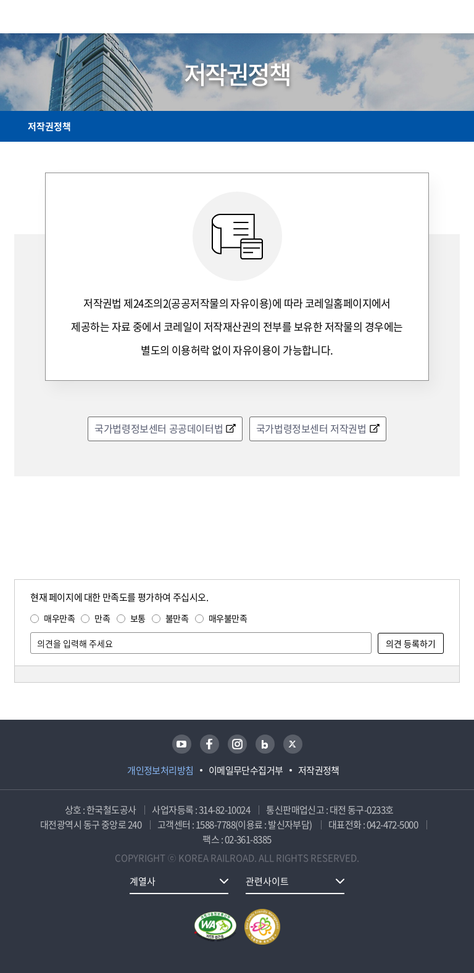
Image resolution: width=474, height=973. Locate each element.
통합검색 (426, 19)
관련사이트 (267, 881)
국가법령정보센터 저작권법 (311, 428)
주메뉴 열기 (452, 18)
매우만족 (59, 618)
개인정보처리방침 (160, 770)
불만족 (177, 618)
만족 (102, 618)
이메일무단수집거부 (246, 770)
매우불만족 (228, 618)
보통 (138, 618)
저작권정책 (49, 126)
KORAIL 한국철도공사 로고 (62, 16)
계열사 (143, 881)
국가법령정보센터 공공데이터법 (158, 428)
